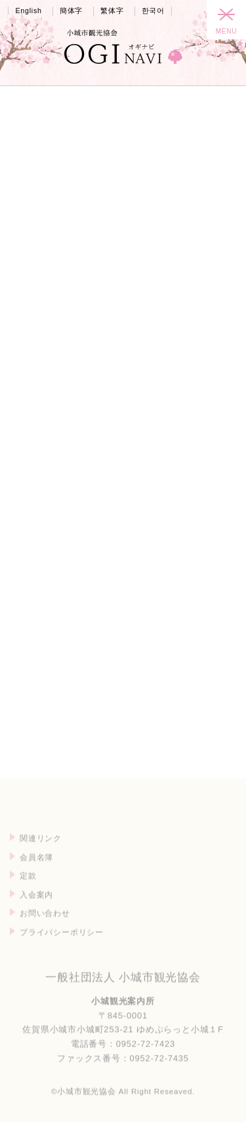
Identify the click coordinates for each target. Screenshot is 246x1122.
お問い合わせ (45, 929)
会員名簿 (36, 872)
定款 (28, 891)
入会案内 (36, 910)
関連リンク (41, 853)
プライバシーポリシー (62, 947)
